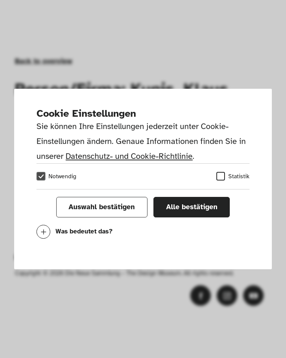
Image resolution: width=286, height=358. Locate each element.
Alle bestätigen (191, 206)
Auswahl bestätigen (102, 206)
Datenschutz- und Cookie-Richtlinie (129, 156)
